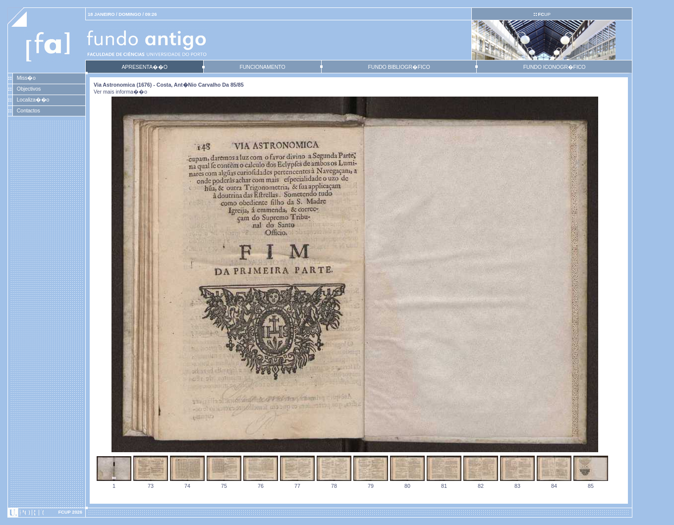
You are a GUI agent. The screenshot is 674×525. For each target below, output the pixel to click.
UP (544, 14)
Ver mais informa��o (120, 92)
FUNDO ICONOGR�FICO (554, 67)
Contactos (28, 110)
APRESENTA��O (144, 67)
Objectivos (29, 89)
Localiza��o (33, 100)
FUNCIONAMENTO (262, 67)
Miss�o (26, 78)
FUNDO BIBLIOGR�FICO (399, 67)
